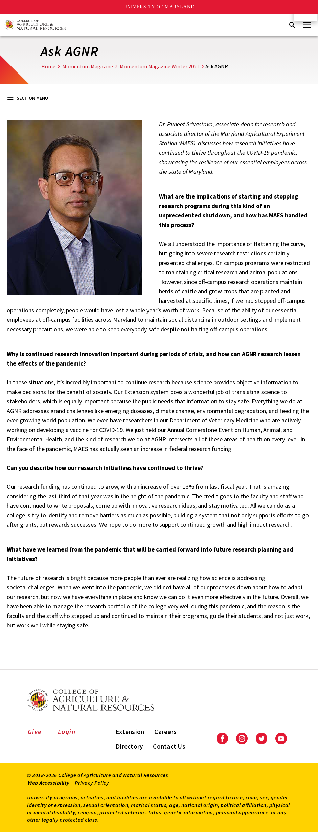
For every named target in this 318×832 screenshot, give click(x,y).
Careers (165, 732)
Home (48, 66)
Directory (129, 746)
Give (35, 732)
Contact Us (169, 746)
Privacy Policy (92, 782)
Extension (130, 732)
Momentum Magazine (87, 66)
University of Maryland (159, 6)
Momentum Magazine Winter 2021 (159, 66)
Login (67, 732)
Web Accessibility (49, 782)
